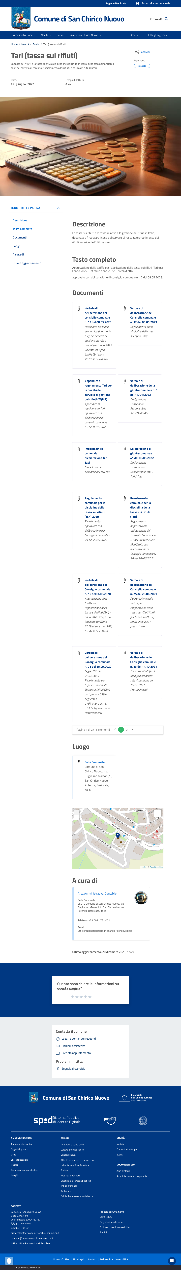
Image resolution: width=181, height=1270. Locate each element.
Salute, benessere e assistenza (77, 1196)
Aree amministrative (21, 1144)
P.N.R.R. (104, 1232)
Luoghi (14, 1175)
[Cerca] (166, 18)
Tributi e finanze (69, 1186)
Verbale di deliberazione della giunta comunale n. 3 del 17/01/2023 (143, 388)
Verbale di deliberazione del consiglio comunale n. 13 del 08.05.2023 (98, 315)
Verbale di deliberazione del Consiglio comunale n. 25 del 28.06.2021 (143, 587)
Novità (25, 44)
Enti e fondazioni (19, 1160)
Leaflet (143, 867)
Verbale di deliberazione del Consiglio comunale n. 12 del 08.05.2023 (143, 315)
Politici (14, 1165)
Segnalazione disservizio (112, 1222)
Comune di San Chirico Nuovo (79, 18)
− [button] (77, 817)
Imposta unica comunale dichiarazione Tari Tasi (96, 455)
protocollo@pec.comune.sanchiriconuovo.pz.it (35, 1233)
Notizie (120, 1144)
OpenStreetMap (156, 867)
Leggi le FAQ (106, 1217)
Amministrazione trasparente (132, 1176)
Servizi (65, 1138)
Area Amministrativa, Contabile (97, 893)
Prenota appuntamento (112, 1212)
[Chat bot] (172, 1261)
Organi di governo (20, 1149)
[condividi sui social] (142, 51)
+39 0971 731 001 (20, 1228)
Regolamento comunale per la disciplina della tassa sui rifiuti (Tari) (140, 507)
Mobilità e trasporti (70, 1175)
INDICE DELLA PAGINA (25, 208)
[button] (153, 3)
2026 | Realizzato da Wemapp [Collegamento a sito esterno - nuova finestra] (26, 1267)
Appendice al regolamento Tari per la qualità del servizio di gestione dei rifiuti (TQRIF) (98, 390)
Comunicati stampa (127, 1149)
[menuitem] (136, 35)
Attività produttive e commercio (77, 1160)
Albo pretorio (123, 1171)
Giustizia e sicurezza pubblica (76, 1181)
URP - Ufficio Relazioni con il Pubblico (30, 1243)
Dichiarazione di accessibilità (115, 1227)
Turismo (65, 1170)
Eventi (120, 1154)
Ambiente (66, 1191)
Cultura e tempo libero (72, 1149)
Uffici (13, 1154)
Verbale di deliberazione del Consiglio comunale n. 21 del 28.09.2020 (98, 659)
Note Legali (78, 1259)
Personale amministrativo (24, 1170)
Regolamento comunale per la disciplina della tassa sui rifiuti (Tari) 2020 (95, 507)
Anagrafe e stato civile (72, 1144)
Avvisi (36, 44)
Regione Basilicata (115, 3)
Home (14, 44)
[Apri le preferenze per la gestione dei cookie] (9, 1261)
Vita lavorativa (68, 1155)
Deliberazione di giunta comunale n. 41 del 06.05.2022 (142, 453)
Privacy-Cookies (61, 1259)
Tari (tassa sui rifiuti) (54, 44)
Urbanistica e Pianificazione (75, 1165)
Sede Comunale (95, 762)
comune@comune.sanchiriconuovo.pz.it (32, 1238)
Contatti (16, 1206)
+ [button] (77, 812)
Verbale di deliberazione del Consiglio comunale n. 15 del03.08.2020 (98, 587)
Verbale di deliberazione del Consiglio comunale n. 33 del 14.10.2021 (143, 659)
